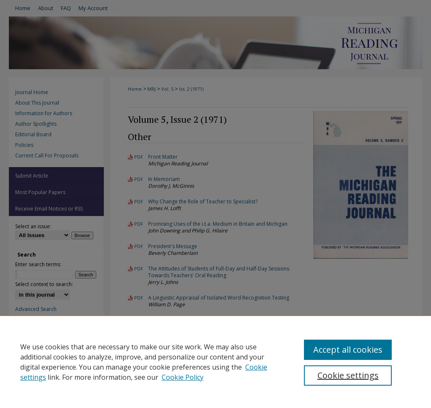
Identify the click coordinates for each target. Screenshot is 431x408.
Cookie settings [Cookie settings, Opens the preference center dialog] (348, 375)
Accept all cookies (347, 349)
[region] (215, 361)
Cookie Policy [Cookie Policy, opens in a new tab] (182, 377)
